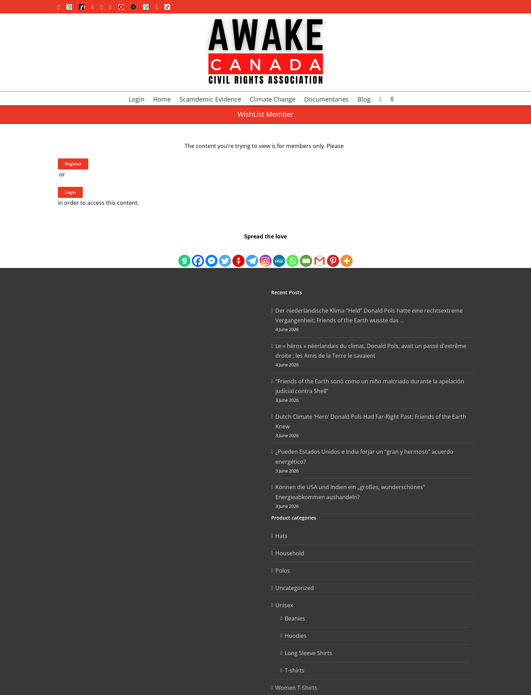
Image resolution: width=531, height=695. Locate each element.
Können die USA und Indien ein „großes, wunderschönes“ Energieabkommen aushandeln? (350, 492)
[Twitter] (225, 255)
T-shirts (294, 670)
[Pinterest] (333, 255)
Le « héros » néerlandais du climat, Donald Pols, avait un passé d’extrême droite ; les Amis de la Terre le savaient (370, 351)
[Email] (306, 255)
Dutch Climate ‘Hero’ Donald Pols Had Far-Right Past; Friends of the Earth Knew (370, 422)
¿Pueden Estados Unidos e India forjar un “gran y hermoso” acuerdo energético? (364, 457)
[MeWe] (279, 255)
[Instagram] (265, 255)
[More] (346, 255)
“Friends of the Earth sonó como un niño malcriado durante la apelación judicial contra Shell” (369, 386)
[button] (392, 98)
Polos (282, 570)
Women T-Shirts (296, 688)
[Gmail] (319, 255)
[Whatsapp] (292, 255)
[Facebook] (198, 255)
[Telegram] (252, 255)
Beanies (295, 618)
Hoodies (296, 636)
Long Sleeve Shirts (308, 653)
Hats (281, 536)
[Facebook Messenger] (211, 255)
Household (289, 553)
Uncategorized (294, 588)
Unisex (284, 605)
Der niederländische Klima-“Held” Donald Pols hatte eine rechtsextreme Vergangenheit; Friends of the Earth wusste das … (369, 315)
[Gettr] (238, 255)
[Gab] (184, 255)
